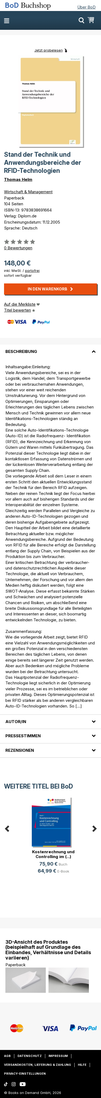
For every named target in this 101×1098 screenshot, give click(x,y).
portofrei (32, 270)
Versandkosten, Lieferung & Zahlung (37, 1065)
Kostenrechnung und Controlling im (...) (53, 854)
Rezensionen (19, 750)
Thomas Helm (18, 179)
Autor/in (15, 721)
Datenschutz (30, 1056)
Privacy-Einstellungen (25, 1073)
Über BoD (86, 7)
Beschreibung (21, 351)
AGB (7, 1056)
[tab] (50, 348)
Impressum (58, 1056)
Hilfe (82, 1065)
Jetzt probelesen (48, 50)
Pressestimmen (23, 735)
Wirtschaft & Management (28, 191)
